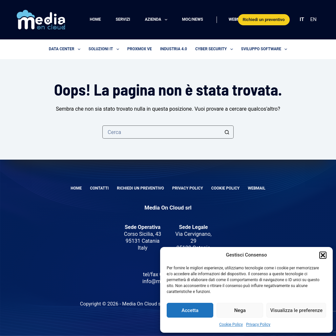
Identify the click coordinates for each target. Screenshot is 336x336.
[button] (323, 255)
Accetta (190, 310)
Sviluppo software (265, 49)
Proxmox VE (139, 49)
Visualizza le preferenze (296, 310)
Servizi (123, 19)
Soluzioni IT (105, 49)
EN (313, 19)
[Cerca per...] (161, 132)
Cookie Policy (231, 324)
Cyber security (215, 49)
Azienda (157, 20)
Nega (240, 310)
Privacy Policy (258, 324)
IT (302, 19)
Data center (66, 49)
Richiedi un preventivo (264, 19)
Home (95, 19)
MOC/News (192, 19)
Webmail (237, 19)
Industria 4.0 (173, 49)
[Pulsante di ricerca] (227, 132)
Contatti (99, 188)
